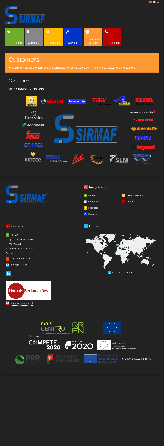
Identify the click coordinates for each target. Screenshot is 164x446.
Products (91, 208)
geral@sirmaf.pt (19, 264)
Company (91, 201)
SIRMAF (147, 358)
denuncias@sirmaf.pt (22, 303)
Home (89, 195)
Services (90, 214)
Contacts (129, 201)
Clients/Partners (132, 195)
